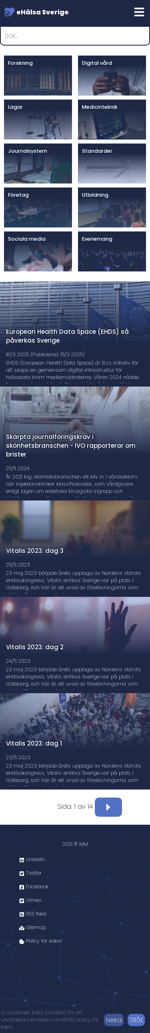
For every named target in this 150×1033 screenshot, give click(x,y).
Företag (18, 194)
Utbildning (95, 194)
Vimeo (30, 900)
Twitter (30, 872)
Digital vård (97, 63)
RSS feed (32, 913)
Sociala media (27, 238)
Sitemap (32, 927)
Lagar (15, 107)
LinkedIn (32, 859)
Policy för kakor (40, 940)
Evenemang (97, 238)
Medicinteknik (100, 107)
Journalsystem (27, 151)
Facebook (33, 886)
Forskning (20, 63)
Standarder (97, 151)
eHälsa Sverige (36, 12)
